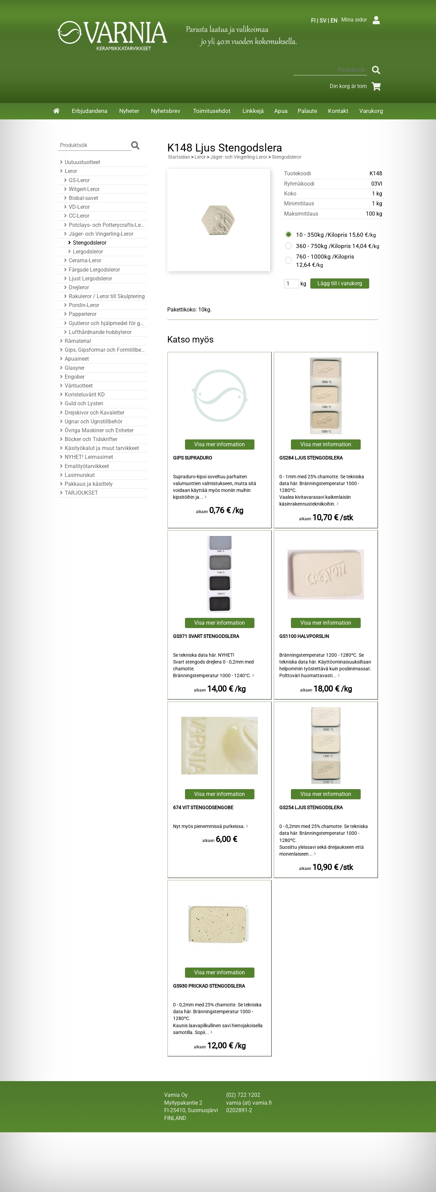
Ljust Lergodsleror (87, 278)
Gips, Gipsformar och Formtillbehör (101, 350)
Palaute (307, 110)
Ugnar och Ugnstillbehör (90, 421)
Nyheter (129, 110)
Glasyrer (71, 368)
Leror (67, 171)
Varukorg (371, 110)
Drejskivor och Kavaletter (91, 412)
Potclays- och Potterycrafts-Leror (103, 225)
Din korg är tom (356, 86)
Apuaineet (73, 358)
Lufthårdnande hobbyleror (96, 332)
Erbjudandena (89, 110)
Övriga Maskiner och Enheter (96, 430)
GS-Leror (76, 180)
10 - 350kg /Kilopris (321, 234)
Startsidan (179, 157)
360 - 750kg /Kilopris (323, 246)
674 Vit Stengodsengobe (203, 808)
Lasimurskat (76, 475)
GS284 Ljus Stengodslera (311, 458)
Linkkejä (253, 110)
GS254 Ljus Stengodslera (311, 808)
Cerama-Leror (81, 260)
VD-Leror (76, 207)
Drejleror (75, 287)
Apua (280, 110)
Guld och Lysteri (80, 403)
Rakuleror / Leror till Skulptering (103, 296)
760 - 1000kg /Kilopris (325, 256)
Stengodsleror (86, 242)
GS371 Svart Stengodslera (206, 636)
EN (333, 20)
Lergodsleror (84, 251)
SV (323, 20)
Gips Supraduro (192, 458)
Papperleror (79, 314)
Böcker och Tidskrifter (87, 439)
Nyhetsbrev (165, 110)
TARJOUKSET (78, 493)
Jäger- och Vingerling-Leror (97, 234)
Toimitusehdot (212, 110)
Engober (71, 377)
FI (313, 20)
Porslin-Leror (80, 305)
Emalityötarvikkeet (83, 466)
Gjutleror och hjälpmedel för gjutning (103, 323)
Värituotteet (75, 385)
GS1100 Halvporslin (304, 636)
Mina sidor (362, 19)
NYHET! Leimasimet (85, 457)
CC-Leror (75, 216)
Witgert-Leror (80, 189)
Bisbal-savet (80, 198)
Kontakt (338, 110)
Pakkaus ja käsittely (85, 484)
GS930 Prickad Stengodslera (209, 986)
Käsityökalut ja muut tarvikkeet (98, 448)
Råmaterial (74, 341)
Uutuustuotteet (79, 162)
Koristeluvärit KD (81, 394)
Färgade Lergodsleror (91, 269)
